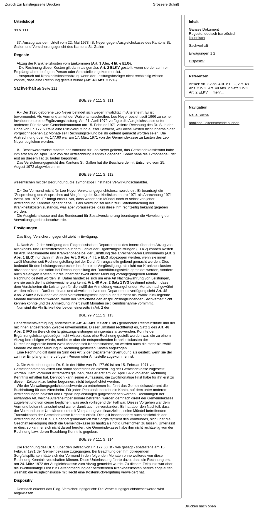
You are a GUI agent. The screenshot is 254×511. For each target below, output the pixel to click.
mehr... (218, 92)
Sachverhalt (198, 45)
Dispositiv (196, 61)
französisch (227, 33)
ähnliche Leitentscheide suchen (214, 123)
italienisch (197, 38)
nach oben (207, 506)
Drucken (53, 4)
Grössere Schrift (166, 4)
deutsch (210, 33)
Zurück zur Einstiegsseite (25, 4)
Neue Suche (199, 115)
